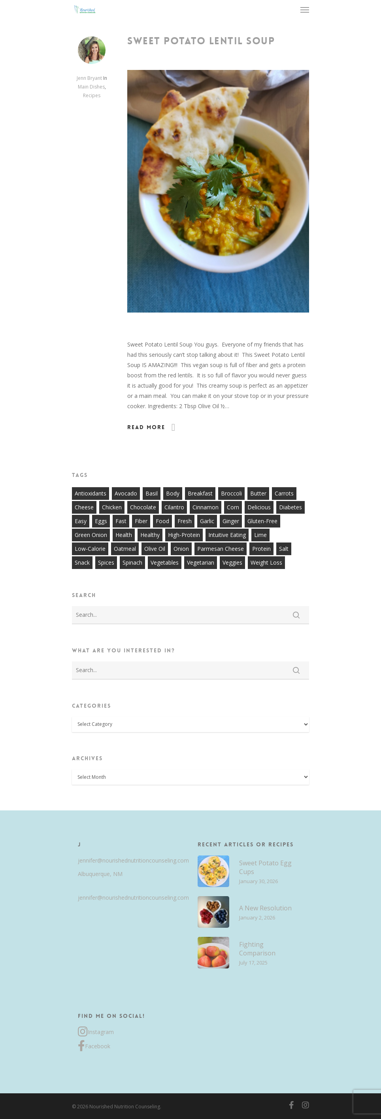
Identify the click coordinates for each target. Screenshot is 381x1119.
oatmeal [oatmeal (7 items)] (125, 548)
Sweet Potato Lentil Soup (201, 41)
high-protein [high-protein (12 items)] (184, 535)
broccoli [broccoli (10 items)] (231, 493)
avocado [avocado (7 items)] (126, 493)
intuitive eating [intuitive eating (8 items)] (227, 535)
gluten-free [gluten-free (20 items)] (262, 521)
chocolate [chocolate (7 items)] (143, 507)
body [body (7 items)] (172, 493)
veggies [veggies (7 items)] (232, 562)
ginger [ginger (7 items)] (231, 521)
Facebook (94, 1046)
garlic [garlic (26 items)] (207, 521)
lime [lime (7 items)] (260, 535)
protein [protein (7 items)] (261, 548)
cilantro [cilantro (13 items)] (174, 507)
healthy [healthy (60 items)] (150, 535)
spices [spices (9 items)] (106, 562)
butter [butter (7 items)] (258, 493)
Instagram (96, 1032)
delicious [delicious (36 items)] (259, 507)
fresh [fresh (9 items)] (184, 521)
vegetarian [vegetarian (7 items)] (200, 562)
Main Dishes (91, 86)
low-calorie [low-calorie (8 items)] (90, 548)
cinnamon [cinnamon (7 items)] (205, 507)
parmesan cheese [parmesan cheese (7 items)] (220, 548)
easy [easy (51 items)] (81, 521)
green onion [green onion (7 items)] (91, 535)
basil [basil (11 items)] (151, 493)
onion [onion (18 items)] (181, 548)
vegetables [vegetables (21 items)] (165, 562)
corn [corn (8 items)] (233, 507)
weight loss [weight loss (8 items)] (266, 562)
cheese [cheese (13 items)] (84, 507)
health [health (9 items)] (123, 535)
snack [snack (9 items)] (82, 562)
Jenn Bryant (89, 78)
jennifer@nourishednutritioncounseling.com (129, 860)
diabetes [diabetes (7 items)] (290, 507)
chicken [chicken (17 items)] (112, 507)
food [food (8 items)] (162, 521)
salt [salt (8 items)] (284, 548)
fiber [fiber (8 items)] (141, 521)
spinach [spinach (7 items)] (132, 562)
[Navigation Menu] (304, 9)
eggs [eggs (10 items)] (101, 521)
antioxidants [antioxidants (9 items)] (90, 493)
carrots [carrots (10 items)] (284, 493)
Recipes (91, 95)
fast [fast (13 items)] (120, 521)
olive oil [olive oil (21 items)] (154, 548)
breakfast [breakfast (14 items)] (200, 493)
